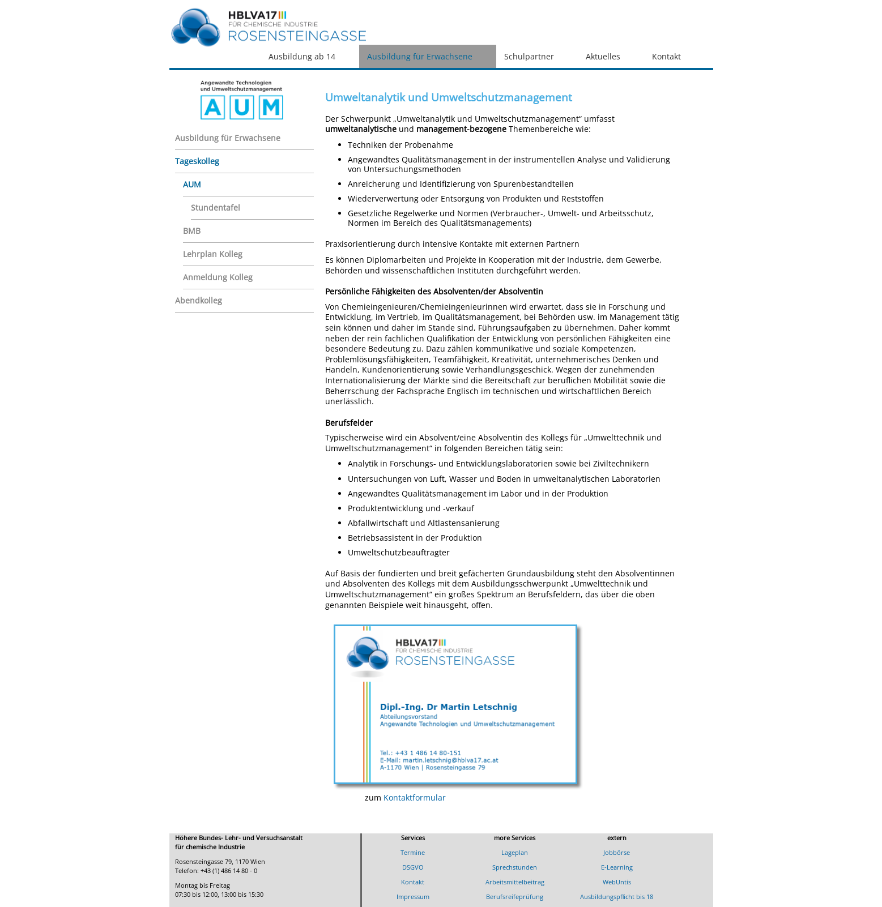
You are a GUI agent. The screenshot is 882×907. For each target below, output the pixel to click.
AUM (192, 184)
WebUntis (617, 882)
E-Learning (617, 867)
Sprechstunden (514, 867)
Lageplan (514, 852)
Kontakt (666, 56)
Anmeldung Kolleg (218, 277)
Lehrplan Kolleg (212, 254)
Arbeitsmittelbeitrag (514, 882)
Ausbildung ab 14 (302, 56)
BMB (192, 230)
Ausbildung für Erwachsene (419, 56)
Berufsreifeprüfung (514, 896)
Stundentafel (215, 207)
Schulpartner (529, 56)
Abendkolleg (198, 300)
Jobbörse (616, 852)
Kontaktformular (415, 797)
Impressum (413, 896)
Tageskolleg (197, 161)
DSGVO (413, 867)
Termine (412, 852)
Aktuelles (603, 56)
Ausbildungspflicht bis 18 (616, 896)
